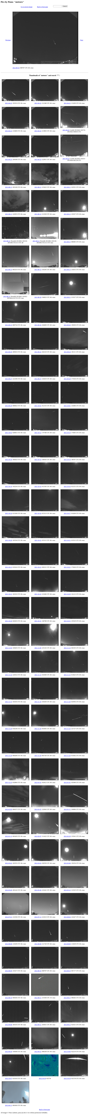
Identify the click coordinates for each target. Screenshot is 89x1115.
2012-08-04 (67, 917)
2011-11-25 (67, 728)
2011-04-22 (8, 103)
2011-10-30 (8, 621)
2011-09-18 (37, 325)
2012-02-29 (67, 836)
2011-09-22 (37, 352)
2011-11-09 (37, 648)
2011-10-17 (67, 513)
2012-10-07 (8, 1078)
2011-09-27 (8, 379)
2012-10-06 (67, 1051)
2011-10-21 (37, 540)
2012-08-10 (16, 68)
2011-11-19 (37, 702)
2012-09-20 (8, 1051)
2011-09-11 (67, 297)
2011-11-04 (8, 648)
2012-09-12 (67, 1024)
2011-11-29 (8, 755)
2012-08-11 (37, 998)
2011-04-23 (8, 159)
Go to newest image (26, 7)
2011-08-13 (67, 242)
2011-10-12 (37, 432)
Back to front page (42, 7)
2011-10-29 (67, 594)
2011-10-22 (37, 594)
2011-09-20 (67, 325)
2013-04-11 (8, 1105)
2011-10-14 (67, 432)
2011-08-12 (37, 214)
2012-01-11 (67, 809)
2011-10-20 (8, 540)
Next (81, 40)
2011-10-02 (8, 432)
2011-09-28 (67, 379)
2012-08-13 (67, 998)
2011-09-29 (8, 406)
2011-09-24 (67, 352)
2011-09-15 (8, 325)
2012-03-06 (67, 863)
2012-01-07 (37, 809)
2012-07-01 (8, 917)
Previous (8, 40)
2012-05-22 (67, 890)
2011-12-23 (8, 782)
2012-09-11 (37, 1024)
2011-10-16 (37, 486)
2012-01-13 (8, 836)
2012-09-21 (37, 1051)
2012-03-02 (8, 863)
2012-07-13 (37, 917)
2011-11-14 (67, 648)
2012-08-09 (37, 944)
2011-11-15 (37, 675)
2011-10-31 (37, 621)
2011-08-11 (8, 187)
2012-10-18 (42, 1078)
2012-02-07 (37, 836)
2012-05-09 (8, 890)
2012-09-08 (8, 1024)
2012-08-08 (8, 944)
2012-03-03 (37, 863)
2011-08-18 (37, 297)
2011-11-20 (67, 702)
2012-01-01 (37, 782)
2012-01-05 (8, 809)
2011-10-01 (37, 406)
